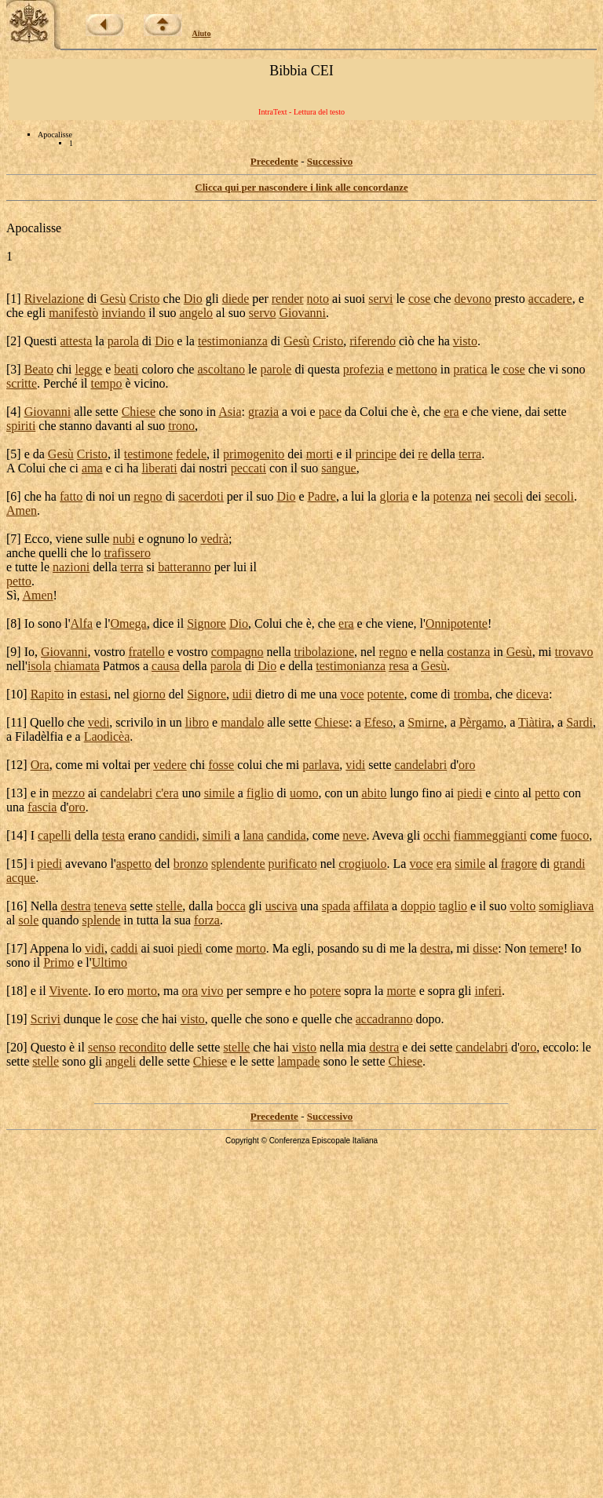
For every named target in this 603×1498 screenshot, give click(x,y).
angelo (196, 312)
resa (399, 665)
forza (207, 920)
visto (465, 341)
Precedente (274, 161)
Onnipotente (457, 623)
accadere (550, 298)
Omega (128, 623)
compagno (237, 651)
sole (29, 920)
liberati (159, 468)
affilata (371, 906)
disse (485, 948)
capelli (54, 835)
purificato (292, 863)
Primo (58, 962)
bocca (230, 906)
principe (375, 454)
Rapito (47, 694)
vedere (170, 764)
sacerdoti (201, 496)
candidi (177, 835)
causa (166, 665)
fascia (42, 807)
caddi (124, 948)
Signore (206, 623)
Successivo (330, 161)
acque (20, 877)
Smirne (425, 722)
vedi (99, 722)
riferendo (372, 341)
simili (217, 835)
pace (330, 411)
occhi (437, 835)
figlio (260, 793)
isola (39, 665)
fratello (147, 651)
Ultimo (109, 962)
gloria (393, 496)
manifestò (73, 312)
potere (325, 990)
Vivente (68, 990)
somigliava (566, 906)
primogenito (253, 454)
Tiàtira (534, 722)
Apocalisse (33, 228)
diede (236, 298)
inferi (488, 990)
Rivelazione (54, 298)
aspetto (134, 863)
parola (123, 341)
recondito (142, 1047)
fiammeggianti (490, 835)
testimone (148, 454)
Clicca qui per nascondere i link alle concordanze (301, 187)
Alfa (82, 623)
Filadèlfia (39, 736)
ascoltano (220, 369)
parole (275, 369)
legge (89, 369)
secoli (508, 496)
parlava (320, 764)
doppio (417, 906)
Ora (40, 764)
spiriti (20, 425)
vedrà (215, 538)
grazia (263, 411)
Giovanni (303, 312)
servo (262, 312)
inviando (123, 312)
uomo (304, 793)
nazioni (71, 567)
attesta (76, 341)
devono (473, 298)
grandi (569, 863)
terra (470, 454)
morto (250, 948)
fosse (221, 764)
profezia (363, 369)
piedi (469, 793)
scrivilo (134, 722)
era (451, 411)
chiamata (77, 665)
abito (374, 793)
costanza (468, 651)
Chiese (139, 411)
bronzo (191, 863)
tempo (106, 383)
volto (522, 906)
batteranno (184, 567)
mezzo (68, 793)
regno (147, 496)
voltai (116, 764)
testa (113, 835)
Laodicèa (107, 736)
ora (190, 990)
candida (286, 835)
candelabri (421, 764)
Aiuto (201, 33)
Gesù (113, 298)
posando (338, 948)
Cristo (144, 298)
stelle (169, 906)
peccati (248, 468)
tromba (471, 694)
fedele (191, 454)
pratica (470, 369)
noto (318, 298)
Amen (21, 510)
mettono (416, 369)
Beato (38, 369)
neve (354, 835)
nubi (124, 538)
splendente (238, 863)
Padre (321, 496)
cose (419, 298)
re (422, 454)
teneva (110, 906)
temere (546, 948)
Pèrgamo (481, 722)
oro (467, 764)
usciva (281, 906)
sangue (338, 468)
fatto (71, 496)
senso (102, 1047)
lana (253, 835)
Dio (193, 298)
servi (380, 298)
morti (320, 454)
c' (159, 793)
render (288, 298)
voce (352, 694)
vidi (355, 764)
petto (18, 581)
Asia (229, 411)
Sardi (579, 722)
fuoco (575, 835)
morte (400, 990)
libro (197, 722)
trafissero (127, 552)
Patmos (121, 665)
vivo (212, 990)
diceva (532, 694)
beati (126, 369)
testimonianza (233, 341)
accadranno (384, 1019)
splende (101, 920)
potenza (452, 496)
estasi (94, 694)
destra (75, 906)
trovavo (574, 651)
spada (336, 906)
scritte (21, 383)
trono (181, 425)
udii (242, 694)
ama (92, 468)
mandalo (242, 722)
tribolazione (324, 651)
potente (385, 694)
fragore (519, 863)
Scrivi (45, 1019)
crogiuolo (362, 863)
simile (219, 793)
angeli (120, 1061)
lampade (298, 1061)
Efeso (378, 722)
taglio (453, 906)
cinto (506, 793)
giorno (149, 694)
